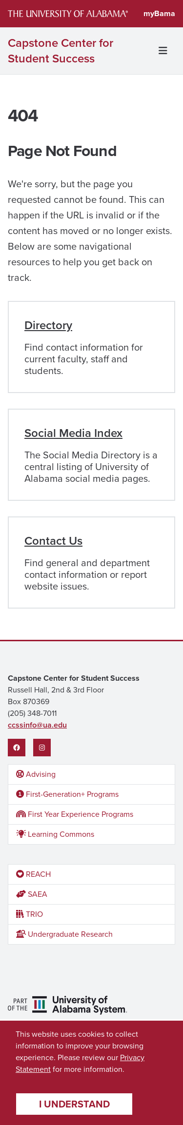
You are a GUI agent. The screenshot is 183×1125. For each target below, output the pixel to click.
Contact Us (53, 541)
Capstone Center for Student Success (60, 50)
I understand (74, 1104)
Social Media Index (73, 433)
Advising (36, 774)
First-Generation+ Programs (67, 794)
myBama (159, 13)
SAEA (31, 894)
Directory (48, 325)
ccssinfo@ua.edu (37, 724)
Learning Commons (55, 834)
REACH (33, 874)
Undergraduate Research (64, 934)
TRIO (29, 914)
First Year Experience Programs (74, 814)
